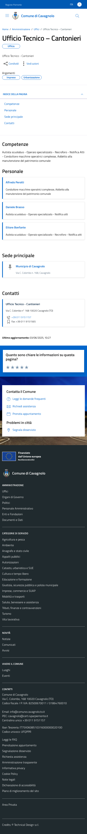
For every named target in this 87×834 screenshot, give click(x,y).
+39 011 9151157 (18, 317)
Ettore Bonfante (16, 227)
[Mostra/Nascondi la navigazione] (7, 15)
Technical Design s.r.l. (26, 825)
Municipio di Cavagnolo (30, 266)
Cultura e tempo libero (15, 574)
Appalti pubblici (11, 556)
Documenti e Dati (12, 520)
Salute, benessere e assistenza (20, 602)
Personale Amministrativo (17, 508)
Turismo (6, 613)
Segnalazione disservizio (16, 751)
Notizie (6, 639)
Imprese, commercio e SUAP (19, 591)
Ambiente (8, 545)
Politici (6, 503)
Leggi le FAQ (9, 739)
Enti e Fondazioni (12, 514)
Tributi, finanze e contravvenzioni (21, 608)
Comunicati (8, 644)
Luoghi (6, 670)
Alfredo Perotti (15, 182)
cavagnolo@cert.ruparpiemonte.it (28, 716)
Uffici (5, 491)
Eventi (6, 676)
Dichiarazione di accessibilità (19, 785)
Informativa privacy (13, 768)
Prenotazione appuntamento (19, 745)
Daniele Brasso (15, 207)
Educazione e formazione (17, 579)
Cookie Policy (10, 774)
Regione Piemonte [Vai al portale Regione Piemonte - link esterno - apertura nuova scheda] (13, 4)
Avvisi (5, 650)
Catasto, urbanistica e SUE (18, 568)
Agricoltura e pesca (13, 539)
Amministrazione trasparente (19, 762)
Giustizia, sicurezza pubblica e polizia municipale (30, 585)
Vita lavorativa (10, 619)
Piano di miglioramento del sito (20, 791)
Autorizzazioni (10, 562)
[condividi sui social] (10, 64)
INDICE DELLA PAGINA (43, 94)
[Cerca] (77, 16)
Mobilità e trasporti (13, 596)
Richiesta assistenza (14, 756)
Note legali (8, 779)
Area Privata (9, 804)
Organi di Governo (12, 497)
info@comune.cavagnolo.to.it (27, 712)
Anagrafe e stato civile (15, 551)
